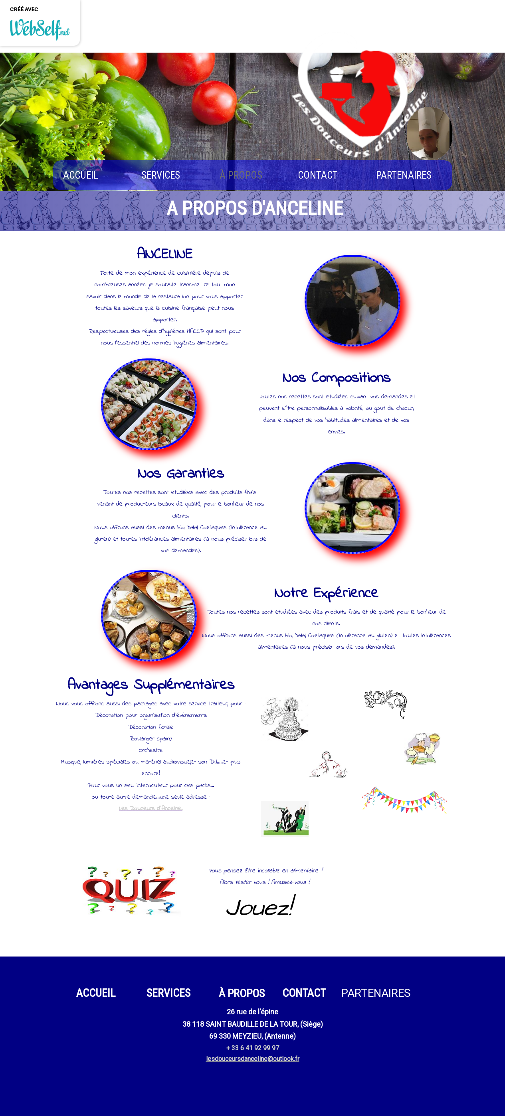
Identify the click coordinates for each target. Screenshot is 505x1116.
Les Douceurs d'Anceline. (150, 808)
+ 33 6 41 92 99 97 (252, 1048)
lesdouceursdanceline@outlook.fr (252, 1059)
